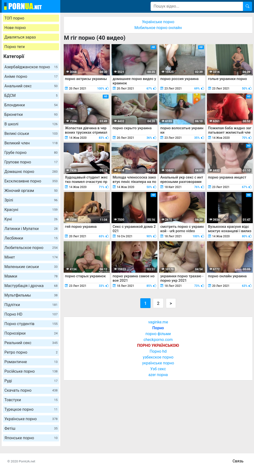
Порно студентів (31, 323)
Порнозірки (31, 333)
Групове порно (31, 162)
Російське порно (31, 371)
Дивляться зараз (20, 37)
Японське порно (31, 438)
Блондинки (31, 105)
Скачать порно (31, 390)
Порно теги (14, 46)
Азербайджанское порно (31, 67)
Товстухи (31, 400)
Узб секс (158, 369)
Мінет (31, 257)
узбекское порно (158, 357)
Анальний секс (31, 86)
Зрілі (31, 200)
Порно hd (158, 351)
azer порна (158, 374)
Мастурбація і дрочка (31, 285)
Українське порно (31, 419)
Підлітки (31, 304)
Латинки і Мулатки (31, 228)
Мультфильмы (31, 295)
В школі (31, 124)
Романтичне (31, 361)
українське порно (158, 363)
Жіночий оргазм (31, 190)
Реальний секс (31, 342)
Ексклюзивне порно (31, 181)
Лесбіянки (31, 238)
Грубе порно (31, 152)
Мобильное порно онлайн (158, 27)
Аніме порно (31, 76)
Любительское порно (31, 247)
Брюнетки (31, 114)
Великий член (31, 143)
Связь (238, 461)
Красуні (31, 209)
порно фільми (158, 333)
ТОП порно (14, 18)
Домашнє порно (31, 171)
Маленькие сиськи (31, 266)
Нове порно (15, 27)
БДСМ (31, 95)
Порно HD (31, 314)
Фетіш (31, 428)
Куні (31, 219)
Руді (31, 381)
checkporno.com (158, 339)
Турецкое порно (31, 409)
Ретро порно (31, 352)
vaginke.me (158, 322)
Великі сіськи (31, 133)
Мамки (31, 276)
